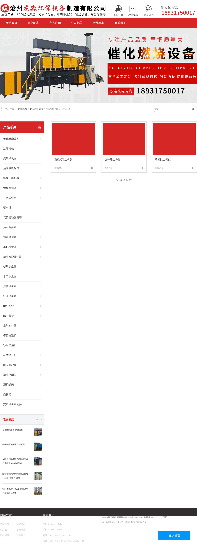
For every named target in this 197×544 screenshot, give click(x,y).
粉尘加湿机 (9, 345)
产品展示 (55, 23)
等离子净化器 (11, 178)
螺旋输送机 (9, 335)
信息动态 (33, 23)
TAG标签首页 (37, 109)
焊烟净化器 (9, 188)
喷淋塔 (7, 207)
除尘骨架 (8, 315)
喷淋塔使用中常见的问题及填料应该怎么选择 (15, 491)
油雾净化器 (9, 237)
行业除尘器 (9, 296)
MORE (39, 419)
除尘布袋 (8, 306)
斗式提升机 (9, 355)
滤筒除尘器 (9, 286)
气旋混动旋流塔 (12, 217)
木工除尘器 (9, 276)
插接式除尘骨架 (63, 159)
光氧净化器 (9, 158)
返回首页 (22, 109)
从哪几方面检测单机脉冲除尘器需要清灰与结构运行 (15, 461)
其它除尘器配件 (12, 404)
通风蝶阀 (8, 384)
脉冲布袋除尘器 (12, 256)
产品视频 (99, 23)
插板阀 (7, 394)
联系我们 (120, 23)
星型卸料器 (9, 325)
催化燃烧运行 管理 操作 (12, 430)
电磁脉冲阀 (9, 365)
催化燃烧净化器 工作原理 (13, 444)
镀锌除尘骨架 (112, 159)
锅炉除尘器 (9, 266)
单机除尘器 (9, 247)
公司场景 (77, 23)
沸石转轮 (8, 148)
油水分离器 (9, 227)
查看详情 (58, 168)
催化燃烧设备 (11, 138)
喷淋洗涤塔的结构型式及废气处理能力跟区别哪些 (15, 476)
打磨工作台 (9, 197)
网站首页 (11, 23)
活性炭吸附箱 (11, 168)
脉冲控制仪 (9, 374)
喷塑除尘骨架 (163, 159)
